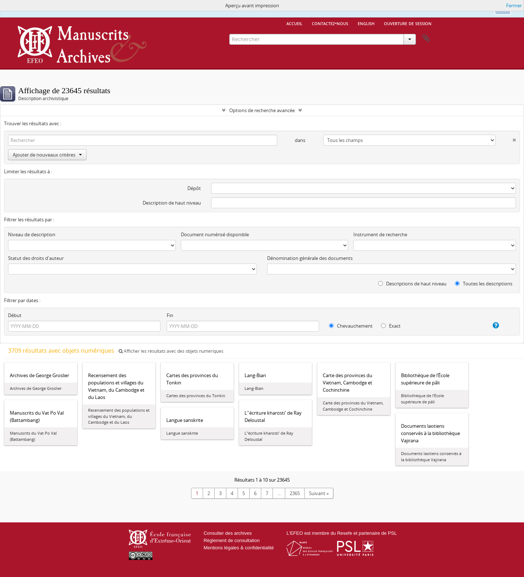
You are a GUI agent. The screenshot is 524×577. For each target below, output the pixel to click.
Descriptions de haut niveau (412, 283)
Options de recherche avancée (262, 110)
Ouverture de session (408, 23)
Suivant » (319, 493)
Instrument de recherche (380, 234)
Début (14, 315)
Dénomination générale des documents (310, 258)
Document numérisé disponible (215, 234)
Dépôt (194, 188)
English (366, 23)
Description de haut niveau (172, 202)
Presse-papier (426, 38)
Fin (170, 315)
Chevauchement (351, 326)
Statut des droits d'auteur (36, 258)
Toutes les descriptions (483, 283)
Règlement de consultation (231, 540)
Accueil (294, 23)
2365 (295, 493)
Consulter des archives (227, 533)
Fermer (514, 5)
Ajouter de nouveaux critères (47, 154)
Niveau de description (31, 234)
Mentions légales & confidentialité (238, 547)
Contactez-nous (330, 23)
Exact (391, 326)
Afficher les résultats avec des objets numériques (171, 351)
